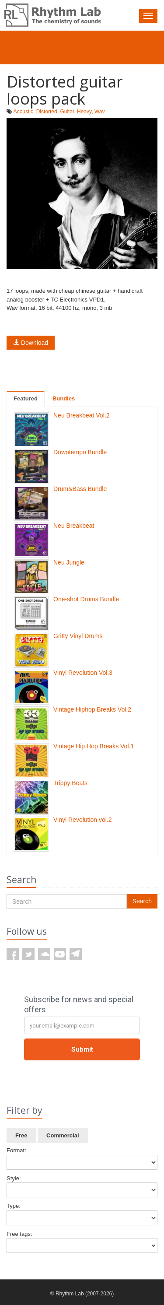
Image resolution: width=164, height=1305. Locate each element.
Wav (99, 112)
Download (30, 342)
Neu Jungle (68, 562)
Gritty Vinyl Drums (78, 635)
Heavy (84, 112)
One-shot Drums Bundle (86, 599)
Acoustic (23, 112)
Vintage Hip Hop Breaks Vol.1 (93, 746)
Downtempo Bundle (80, 452)
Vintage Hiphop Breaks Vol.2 (92, 709)
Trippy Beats (70, 782)
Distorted (46, 112)
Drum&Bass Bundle (80, 488)
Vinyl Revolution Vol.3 (82, 672)
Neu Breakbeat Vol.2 (81, 415)
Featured (26, 398)
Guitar (67, 112)
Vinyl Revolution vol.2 (82, 819)
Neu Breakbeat (73, 525)
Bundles (63, 398)
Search (142, 901)
